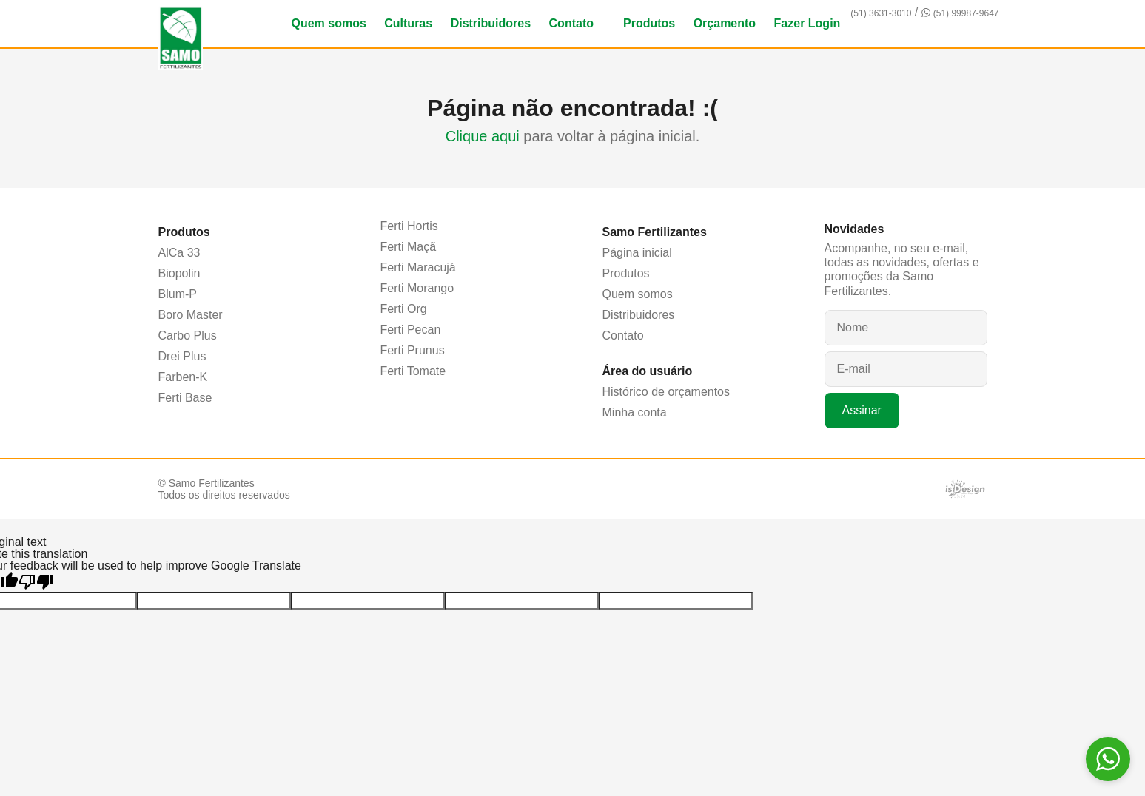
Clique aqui (483, 136)
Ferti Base (185, 397)
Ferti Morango (417, 288)
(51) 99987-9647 (966, 13)
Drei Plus (182, 356)
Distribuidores (491, 23)
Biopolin (179, 273)
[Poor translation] (36, 582)
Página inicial (637, 252)
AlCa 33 (179, 252)
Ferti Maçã (408, 246)
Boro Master (190, 314)
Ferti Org (403, 309)
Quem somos (328, 23)
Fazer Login (807, 23)
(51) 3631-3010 (880, 13)
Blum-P (177, 294)
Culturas (408, 23)
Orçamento (725, 23)
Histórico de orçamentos (666, 391)
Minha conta (634, 412)
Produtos (649, 23)
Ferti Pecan (410, 329)
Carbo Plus (187, 335)
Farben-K (183, 377)
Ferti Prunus (412, 350)
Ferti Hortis (409, 226)
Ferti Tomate (413, 371)
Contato (571, 23)
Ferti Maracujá (418, 267)
